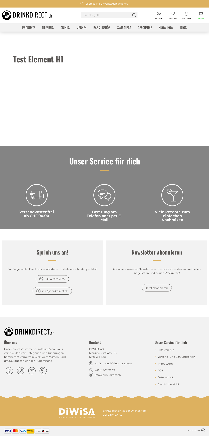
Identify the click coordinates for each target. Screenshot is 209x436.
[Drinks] (65, 28)
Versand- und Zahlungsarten (176, 356)
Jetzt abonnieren (157, 288)
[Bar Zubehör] (102, 28)
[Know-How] (166, 28)
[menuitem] (109, 15)
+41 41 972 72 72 (55, 279)
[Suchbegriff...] (109, 15)
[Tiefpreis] (48, 28)
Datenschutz (166, 377)
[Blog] (183, 28)
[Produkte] (29, 28)
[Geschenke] (144, 28)
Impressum (165, 363)
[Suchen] (134, 15)
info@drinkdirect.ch (55, 291)
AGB (160, 370)
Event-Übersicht (168, 384)
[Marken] (81, 28)
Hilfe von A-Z (166, 349)
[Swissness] (124, 28)
